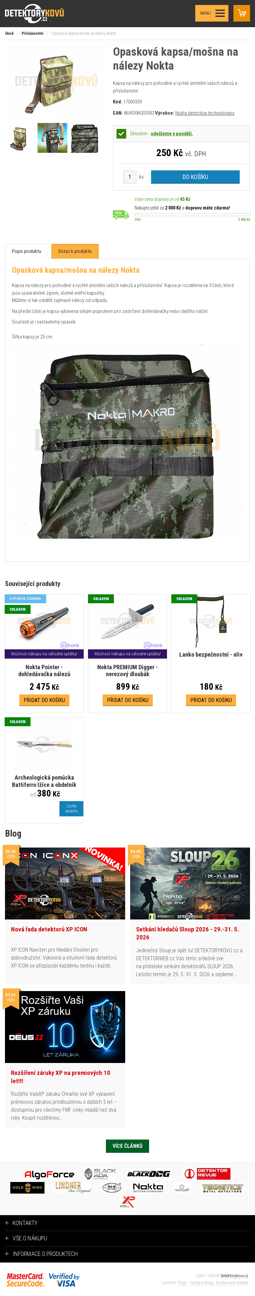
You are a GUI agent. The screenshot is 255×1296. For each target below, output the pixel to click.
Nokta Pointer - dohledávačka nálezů (44, 671)
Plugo (182, 1282)
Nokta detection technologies (204, 113)
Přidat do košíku (44, 700)
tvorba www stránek (232, 1282)
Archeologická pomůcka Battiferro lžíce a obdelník (44, 781)
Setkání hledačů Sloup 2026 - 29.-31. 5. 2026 (187, 933)
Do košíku (195, 176)
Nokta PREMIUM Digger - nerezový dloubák (127, 671)
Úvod (9, 33)
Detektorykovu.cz (234, 1275)
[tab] (26, 251)
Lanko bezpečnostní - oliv (211, 654)
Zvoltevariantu (71, 808)
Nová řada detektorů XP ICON (49, 929)
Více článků (127, 1146)
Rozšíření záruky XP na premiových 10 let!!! (60, 1077)
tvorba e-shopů (202, 1282)
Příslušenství (32, 33)
